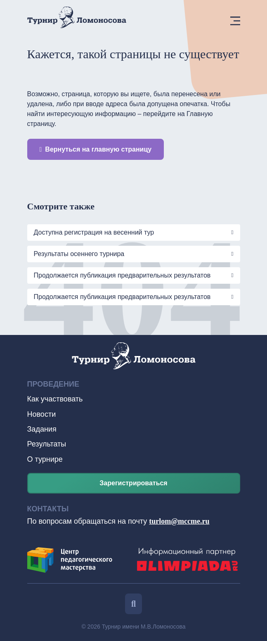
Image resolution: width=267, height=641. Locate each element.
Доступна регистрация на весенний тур (94, 232)
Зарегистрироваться (133, 483)
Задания (42, 429)
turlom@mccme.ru (179, 521)
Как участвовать (55, 399)
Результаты (46, 444)
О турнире (45, 459)
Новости (41, 414)
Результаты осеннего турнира (80, 253)
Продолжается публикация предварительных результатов (122, 275)
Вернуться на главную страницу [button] (96, 149)
